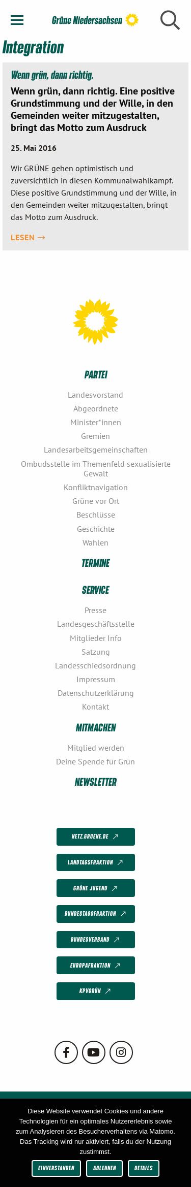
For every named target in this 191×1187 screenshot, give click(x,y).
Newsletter (96, 781)
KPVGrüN (96, 991)
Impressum (95, 679)
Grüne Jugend (96, 888)
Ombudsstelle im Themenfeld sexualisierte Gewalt (96, 468)
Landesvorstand (95, 395)
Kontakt (95, 706)
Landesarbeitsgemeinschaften (96, 449)
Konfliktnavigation (96, 487)
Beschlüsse (95, 514)
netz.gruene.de (96, 837)
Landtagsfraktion (96, 863)
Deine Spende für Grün (95, 761)
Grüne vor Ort (95, 501)
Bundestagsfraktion (96, 914)
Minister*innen (95, 422)
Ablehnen (104, 1168)
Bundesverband (96, 940)
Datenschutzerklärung (96, 693)
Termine (95, 562)
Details (143, 1168)
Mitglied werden (95, 748)
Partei (96, 374)
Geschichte (96, 529)
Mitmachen (96, 727)
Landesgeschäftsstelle (95, 624)
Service (95, 589)
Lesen (28, 237)
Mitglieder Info (96, 638)
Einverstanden (56, 1168)
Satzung (95, 652)
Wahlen (95, 542)
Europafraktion (96, 965)
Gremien (95, 436)
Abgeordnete (95, 408)
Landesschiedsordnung (95, 665)
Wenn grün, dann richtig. (52, 75)
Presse (95, 610)
